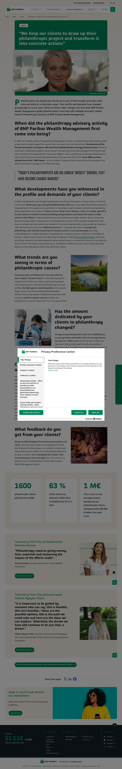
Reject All (79, 412)
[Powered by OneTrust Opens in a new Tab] (94, 419)
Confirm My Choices (31, 412)
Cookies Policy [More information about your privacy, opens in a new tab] (53, 370)
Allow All (95, 412)
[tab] (31, 359)
